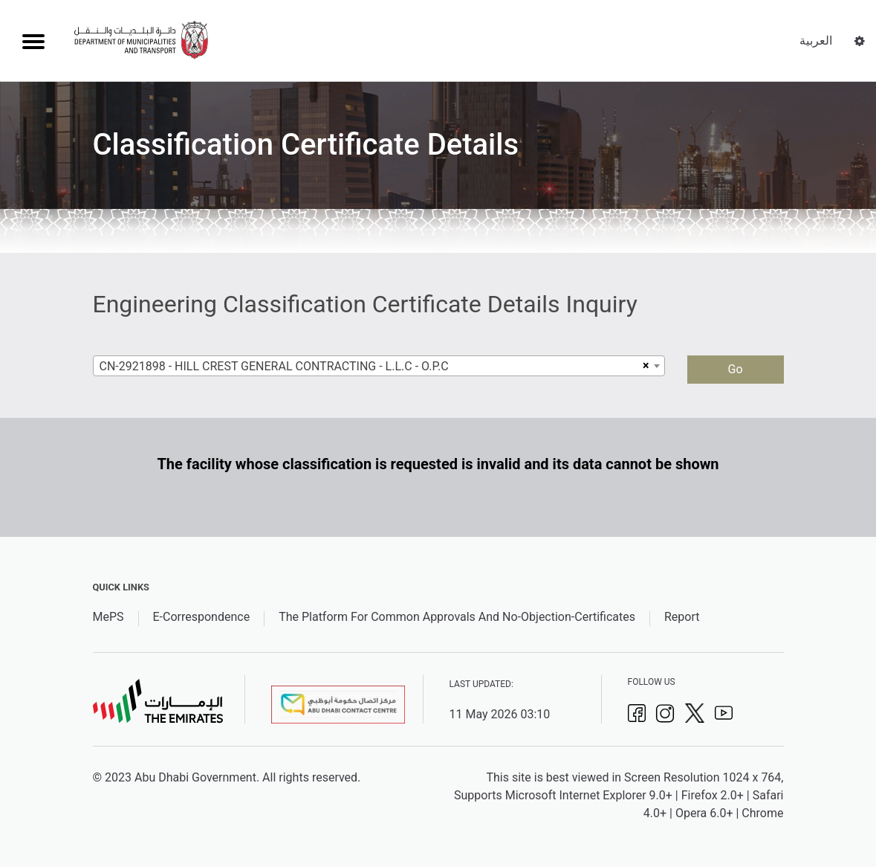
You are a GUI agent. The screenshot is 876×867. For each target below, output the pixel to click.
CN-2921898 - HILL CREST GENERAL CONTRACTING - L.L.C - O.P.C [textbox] (274, 366)
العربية (815, 40)
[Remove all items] (643, 366)
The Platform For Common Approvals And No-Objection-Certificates (457, 617)
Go (734, 369)
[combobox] (379, 365)
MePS (108, 617)
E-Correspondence (201, 617)
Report (682, 617)
